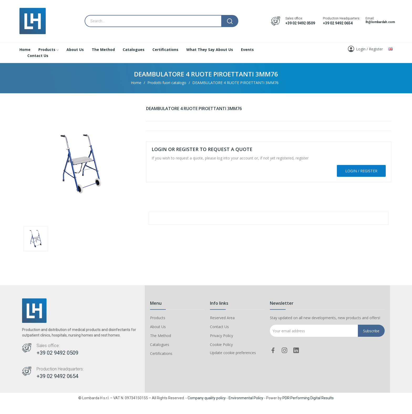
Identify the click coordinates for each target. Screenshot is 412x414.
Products (157, 317)
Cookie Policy (221, 344)
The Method (160, 335)
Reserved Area (222, 317)
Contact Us (219, 326)
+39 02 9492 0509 (300, 23)
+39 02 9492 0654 (338, 23)
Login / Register (361, 170)
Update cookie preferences (233, 352)
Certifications (161, 353)
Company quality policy (207, 398)
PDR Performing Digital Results (308, 398)
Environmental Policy (246, 398)
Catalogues (159, 344)
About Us (158, 326)
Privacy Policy (221, 335)
